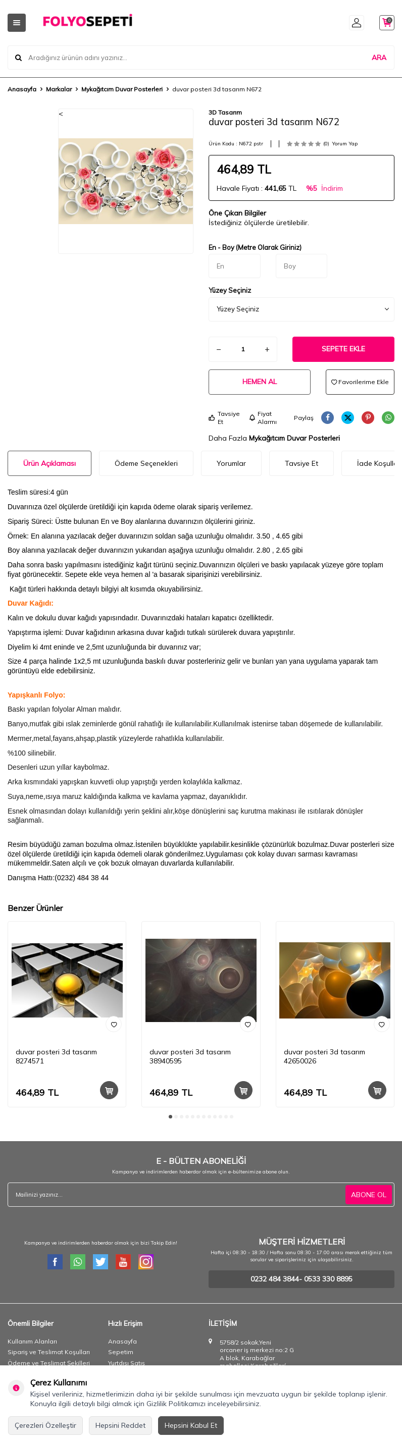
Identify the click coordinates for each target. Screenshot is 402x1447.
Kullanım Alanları (32, 1341)
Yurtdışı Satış (126, 1363)
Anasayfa (22, 89)
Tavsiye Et (224, 417)
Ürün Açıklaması (49, 463)
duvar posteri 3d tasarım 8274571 (56, 1056)
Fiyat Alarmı (263, 417)
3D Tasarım (225, 112)
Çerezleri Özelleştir (45, 1425)
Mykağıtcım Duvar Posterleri (122, 89)
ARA (379, 57)
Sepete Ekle (343, 348)
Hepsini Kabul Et (191, 1425)
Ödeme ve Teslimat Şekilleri (49, 1363)
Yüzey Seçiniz (230, 290)
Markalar (59, 89)
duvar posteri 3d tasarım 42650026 (324, 1056)
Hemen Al (259, 381)
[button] (75, 181)
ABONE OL (368, 1194)
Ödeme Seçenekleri (146, 463)
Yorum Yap (345, 143)
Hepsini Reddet (120, 1425)
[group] (126, 181)
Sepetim (120, 1352)
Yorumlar (231, 463)
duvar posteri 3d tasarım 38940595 (190, 1056)
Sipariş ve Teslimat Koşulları (49, 1352)
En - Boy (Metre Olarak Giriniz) (255, 247)
